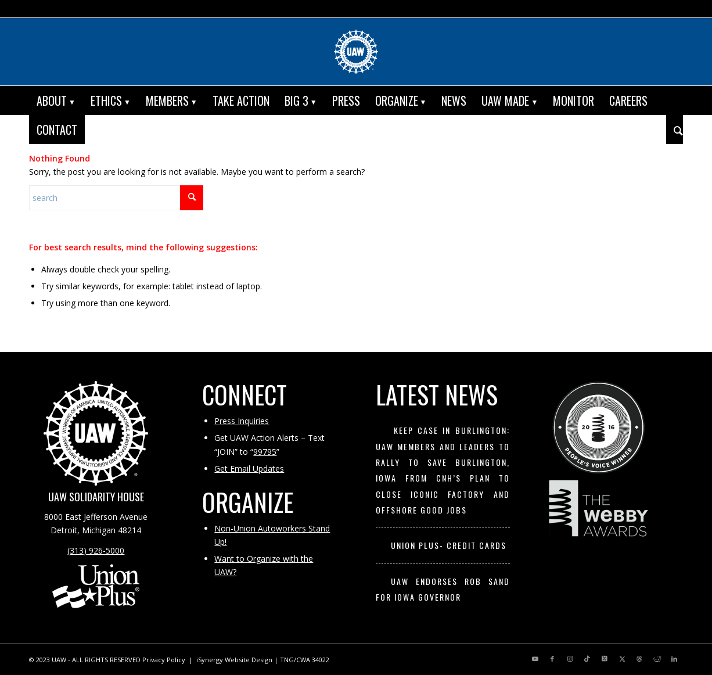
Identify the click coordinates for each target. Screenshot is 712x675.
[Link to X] (604, 658)
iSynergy (209, 659)
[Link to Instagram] (569, 658)
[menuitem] (56, 100)
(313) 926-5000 (95, 550)
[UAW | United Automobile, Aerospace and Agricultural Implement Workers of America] (356, 52)
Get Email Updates (249, 468)
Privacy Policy (163, 659)
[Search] (674, 129)
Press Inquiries (241, 420)
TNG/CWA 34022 (304, 659)
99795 (264, 451)
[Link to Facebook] (552, 658)
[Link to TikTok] (587, 658)
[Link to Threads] (639, 658)
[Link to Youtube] (535, 658)
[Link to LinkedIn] (674, 658)
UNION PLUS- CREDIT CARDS (448, 545)
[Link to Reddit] (657, 658)
